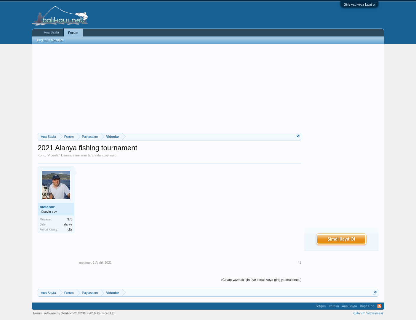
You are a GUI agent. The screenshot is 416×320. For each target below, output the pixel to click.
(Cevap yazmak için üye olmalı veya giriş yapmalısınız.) (261, 279)
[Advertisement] (169, 88)
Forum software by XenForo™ (74, 313)
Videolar (54, 155)
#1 (299, 262)
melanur (81, 155)
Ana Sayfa (51, 32)
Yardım (334, 306)
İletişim (321, 306)
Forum (73, 32)
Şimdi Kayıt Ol (341, 239)
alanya (68, 224)
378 (69, 219)
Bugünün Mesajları (50, 40)
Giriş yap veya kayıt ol (359, 4)
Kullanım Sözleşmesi (368, 313)
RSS (379, 306)
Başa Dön (367, 306)
